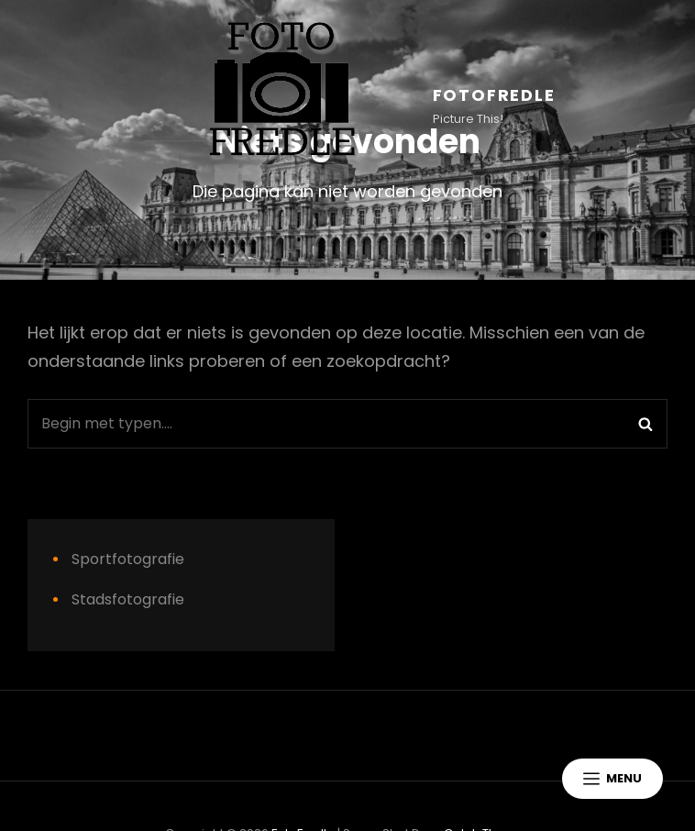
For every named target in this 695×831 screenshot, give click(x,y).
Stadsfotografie (128, 599)
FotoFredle (494, 94)
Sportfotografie (128, 559)
